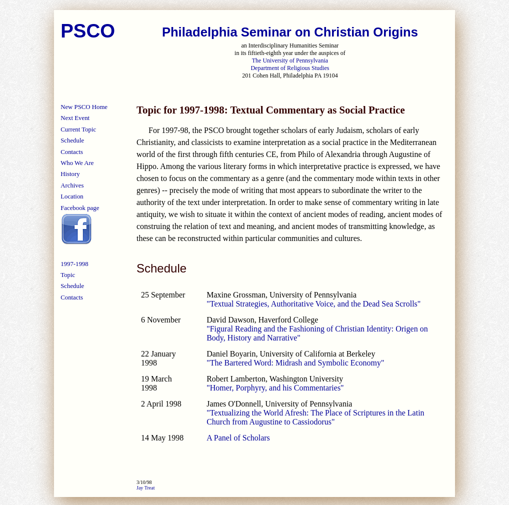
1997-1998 (74, 264)
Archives (72, 185)
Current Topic (78, 129)
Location (71, 196)
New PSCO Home (84, 107)
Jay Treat (145, 487)
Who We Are (77, 163)
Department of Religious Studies (289, 68)
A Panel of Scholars (238, 438)
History (70, 174)
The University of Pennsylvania (290, 60)
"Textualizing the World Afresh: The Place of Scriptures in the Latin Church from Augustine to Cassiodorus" (315, 417)
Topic (67, 275)
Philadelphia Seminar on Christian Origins (290, 32)
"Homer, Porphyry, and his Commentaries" (275, 388)
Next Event (75, 118)
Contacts (71, 152)
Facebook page (79, 208)
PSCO (87, 31)
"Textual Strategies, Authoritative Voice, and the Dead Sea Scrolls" (313, 304)
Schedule (72, 140)
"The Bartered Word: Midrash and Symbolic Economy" (295, 362)
